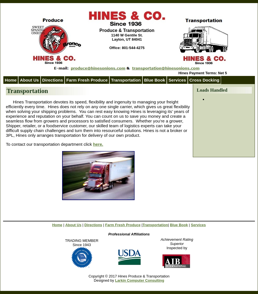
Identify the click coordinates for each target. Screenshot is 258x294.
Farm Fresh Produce (122, 225)
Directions (52, 80)
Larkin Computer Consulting (139, 280)
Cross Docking (204, 80)
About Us (29, 80)
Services (198, 225)
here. (98, 144)
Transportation (126, 80)
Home (11, 80)
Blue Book (154, 80)
